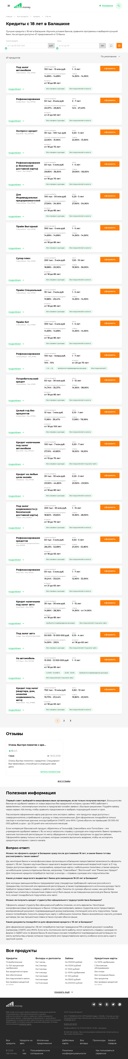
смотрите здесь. (25, 1024)
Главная (9, 16)
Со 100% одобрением (75, 972)
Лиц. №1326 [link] (31, 102)
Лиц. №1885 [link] (30, 703)
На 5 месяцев (42, 976)
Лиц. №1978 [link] (20, 545)
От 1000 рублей (72, 969)
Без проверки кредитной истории (17, 983)
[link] (94, 1004)
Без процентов (101, 978)
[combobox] (110, 56)
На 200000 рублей (73, 983)
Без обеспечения (14, 975)
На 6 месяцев (42, 979)
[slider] (30, 48)
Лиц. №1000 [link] (29, 134)
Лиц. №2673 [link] (27, 171)
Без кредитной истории (17, 971)
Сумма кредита (12, 41)
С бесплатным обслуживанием (101, 966)
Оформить (110, 380)
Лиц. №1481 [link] (29, 480)
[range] (30, 45)
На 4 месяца (41, 972)
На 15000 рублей (72, 979)
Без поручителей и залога (18, 978)
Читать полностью (50, 772)
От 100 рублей (71, 976)
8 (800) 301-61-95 (70, 1024)
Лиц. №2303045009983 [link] (31, 636)
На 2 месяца (41, 965)
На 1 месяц (40, 962)
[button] (9, 5)
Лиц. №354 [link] (32, 356)
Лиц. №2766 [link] (29, 661)
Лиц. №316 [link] (29, 607)
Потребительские (14, 962)
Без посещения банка (104, 975)
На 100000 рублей (73, 962)
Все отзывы (64, 781)
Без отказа (99, 971)
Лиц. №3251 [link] (29, 572)
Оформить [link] (110, 68)
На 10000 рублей (73, 965)
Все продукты (22, 16)
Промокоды (99, 1040)
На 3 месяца (41, 969)
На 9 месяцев (42, 983)
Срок (59, 41)
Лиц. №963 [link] (31, 73)
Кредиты (36, 16)
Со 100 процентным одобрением (15, 966)
